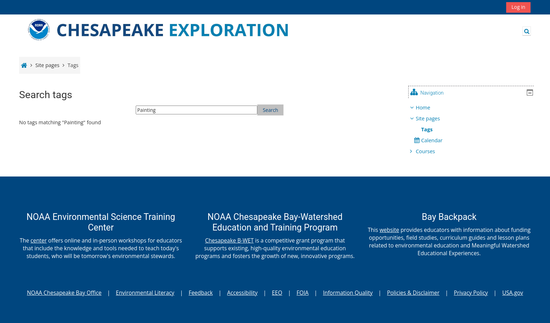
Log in (518, 7)
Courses (430, 151)
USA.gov (512, 293)
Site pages (47, 65)
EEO (277, 293)
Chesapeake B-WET (229, 240)
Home (428, 107)
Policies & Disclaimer (413, 293)
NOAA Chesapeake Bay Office (64, 293)
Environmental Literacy (145, 293)
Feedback (201, 293)
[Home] (168, 30)
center (38, 240)
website (389, 230)
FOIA (303, 293)
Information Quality (348, 293)
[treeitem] (473, 129)
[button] (526, 31)
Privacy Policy (471, 293)
